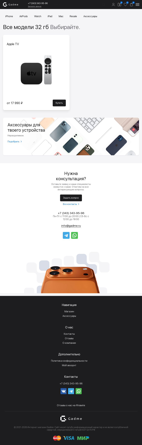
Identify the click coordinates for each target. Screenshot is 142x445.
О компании (69, 342)
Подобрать (13, 141)
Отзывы (69, 338)
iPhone (9, 16)
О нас (69, 327)
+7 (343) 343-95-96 (38, 3)
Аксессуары (91, 16)
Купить (59, 103)
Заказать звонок (34, 6)
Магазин (69, 311)
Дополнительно (69, 354)
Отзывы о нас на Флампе (71, 405)
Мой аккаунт (69, 365)
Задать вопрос (71, 197)
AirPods (24, 16)
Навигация (69, 305)
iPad (50, 16)
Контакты (69, 333)
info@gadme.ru (71, 225)
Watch (38, 16)
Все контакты (70, 203)
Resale (74, 16)
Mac (61, 16)
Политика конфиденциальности (69, 360)
